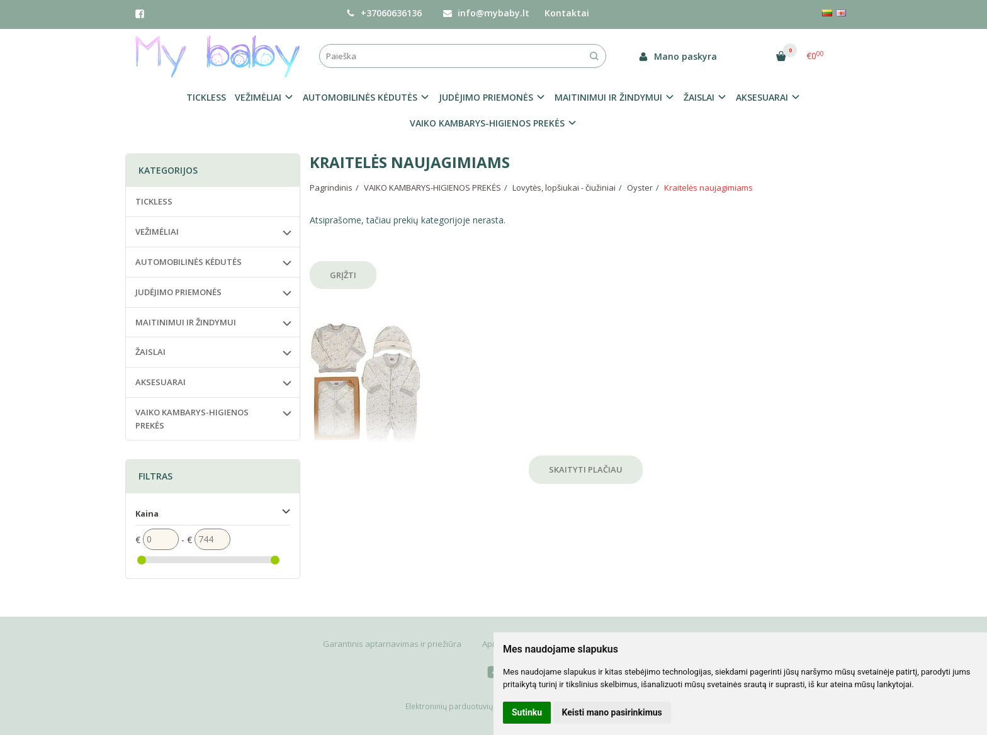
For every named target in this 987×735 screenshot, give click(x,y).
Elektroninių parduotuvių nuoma (462, 706)
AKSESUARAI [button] (762, 97)
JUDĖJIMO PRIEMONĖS (178, 292)
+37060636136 (384, 13)
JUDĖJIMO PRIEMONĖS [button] (486, 97)
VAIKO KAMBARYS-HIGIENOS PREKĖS (192, 419)
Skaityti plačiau (586, 469)
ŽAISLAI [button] (699, 97)
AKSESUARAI (160, 382)
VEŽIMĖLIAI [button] (258, 97)
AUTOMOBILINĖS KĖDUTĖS (188, 261)
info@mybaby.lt (486, 13)
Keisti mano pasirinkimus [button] (612, 712)
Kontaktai (566, 13)
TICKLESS (206, 97)
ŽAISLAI (150, 351)
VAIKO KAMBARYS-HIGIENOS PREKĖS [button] (487, 123)
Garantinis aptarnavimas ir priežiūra (392, 643)
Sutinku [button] (527, 712)
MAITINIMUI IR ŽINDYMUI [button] (608, 97)
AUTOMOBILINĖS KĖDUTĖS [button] (360, 97)
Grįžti (343, 275)
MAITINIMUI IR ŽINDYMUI (185, 322)
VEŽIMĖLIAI (157, 231)
